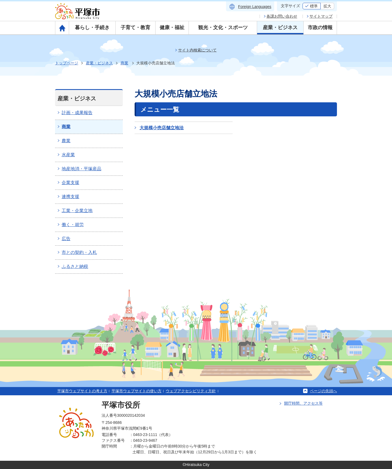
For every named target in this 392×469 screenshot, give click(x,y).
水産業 (68, 154)
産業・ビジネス (280, 27)
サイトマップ (321, 16)
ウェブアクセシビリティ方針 (191, 391)
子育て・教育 (135, 27)
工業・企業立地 (77, 210)
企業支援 (70, 182)
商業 (124, 63)
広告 (66, 238)
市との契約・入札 (79, 252)
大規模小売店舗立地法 (162, 127)
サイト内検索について (197, 50)
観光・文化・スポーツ (223, 27)
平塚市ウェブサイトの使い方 (136, 391)
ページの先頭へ (323, 391)
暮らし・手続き (92, 27)
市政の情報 (320, 27)
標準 (314, 6)
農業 (66, 140)
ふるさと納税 (75, 266)
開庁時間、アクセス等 (303, 403)
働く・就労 (73, 224)
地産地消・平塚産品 (81, 168)
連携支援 (70, 196)
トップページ (66, 63)
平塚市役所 (121, 405)
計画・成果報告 (77, 112)
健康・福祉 (172, 27)
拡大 (327, 6)
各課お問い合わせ (281, 16)
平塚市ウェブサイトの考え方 (82, 391)
